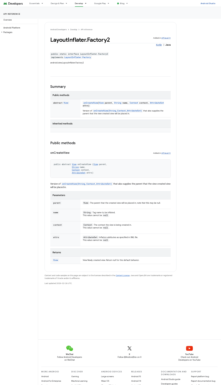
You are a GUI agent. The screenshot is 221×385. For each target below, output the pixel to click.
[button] (18, 32)
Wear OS (105, 381)
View (66, 102)
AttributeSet (157, 102)
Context (134, 102)
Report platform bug (200, 376)
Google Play (100, 3)
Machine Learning (79, 381)
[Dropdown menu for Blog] (128, 3)
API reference (11, 14)
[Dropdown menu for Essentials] (43, 3)
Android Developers (58, 29)
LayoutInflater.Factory (77, 57)
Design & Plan (57, 3)
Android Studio (208, 3)
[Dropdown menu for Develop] (87, 3)
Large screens (107, 376)
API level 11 (166, 38)
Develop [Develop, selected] (79, 3)
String (117, 102)
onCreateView (90, 102)
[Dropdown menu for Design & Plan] (67, 3)
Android (45, 376)
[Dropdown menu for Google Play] (109, 3)
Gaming (75, 376)
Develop (73, 29)
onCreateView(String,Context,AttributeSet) (117, 110)
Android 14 (136, 381)
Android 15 (136, 376)
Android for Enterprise (51, 381)
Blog (122, 3)
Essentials (34, 3)
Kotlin (159, 45)
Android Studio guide (170, 379)
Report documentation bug (203, 381)
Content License (123, 275)
